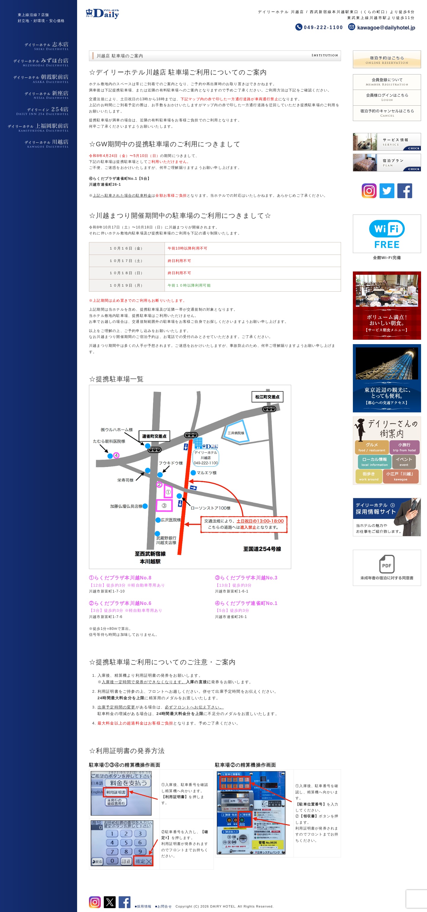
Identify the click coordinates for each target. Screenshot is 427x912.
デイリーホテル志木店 (38, 46)
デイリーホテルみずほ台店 (38, 62)
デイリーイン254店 (38, 111)
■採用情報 (143, 906)
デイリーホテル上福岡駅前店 (38, 127)
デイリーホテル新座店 (38, 94)
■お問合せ (163, 906)
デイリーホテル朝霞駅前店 (38, 78)
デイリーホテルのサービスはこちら (387, 142)
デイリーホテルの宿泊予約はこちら (387, 59)
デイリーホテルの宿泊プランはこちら (387, 162)
